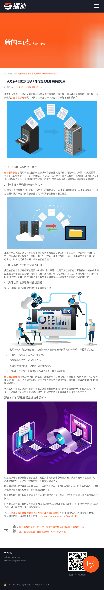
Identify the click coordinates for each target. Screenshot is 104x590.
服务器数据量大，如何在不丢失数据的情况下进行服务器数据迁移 (51, 527)
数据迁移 (23, 87)
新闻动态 (8, 74)
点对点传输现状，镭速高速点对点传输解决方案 (42, 532)
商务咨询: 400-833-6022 (12, 557)
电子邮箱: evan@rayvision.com (15, 561)
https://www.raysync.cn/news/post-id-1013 (59, 516)
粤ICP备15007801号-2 (41, 585)
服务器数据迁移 (35, 87)
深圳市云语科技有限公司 (22, 585)
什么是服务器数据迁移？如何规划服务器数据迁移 (35, 74)
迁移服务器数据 (12, 376)
